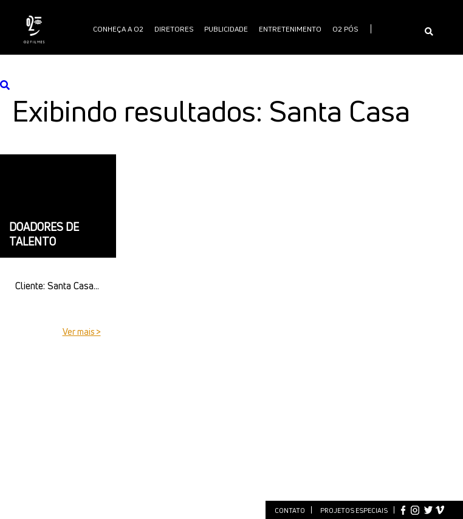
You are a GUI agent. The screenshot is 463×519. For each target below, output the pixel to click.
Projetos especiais (354, 510)
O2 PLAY (199, 60)
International (250, 60)
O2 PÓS (345, 29)
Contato (290, 510)
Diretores (173, 29)
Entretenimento (290, 29)
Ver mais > (82, 331)
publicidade (226, 29)
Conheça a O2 (118, 29)
